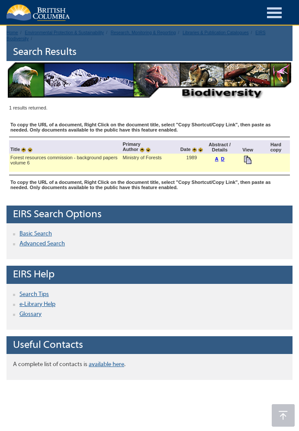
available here (106, 364)
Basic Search (35, 234)
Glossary (30, 314)
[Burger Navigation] (274, 14)
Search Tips (34, 294)
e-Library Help (37, 304)
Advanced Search (42, 244)
